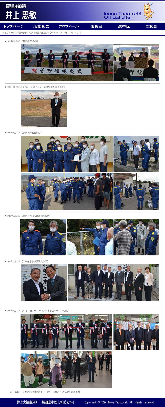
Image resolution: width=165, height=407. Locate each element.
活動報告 (22, 32)
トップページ (8, 32)
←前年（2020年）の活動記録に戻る (25, 392)
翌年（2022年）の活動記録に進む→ (64, 392)
